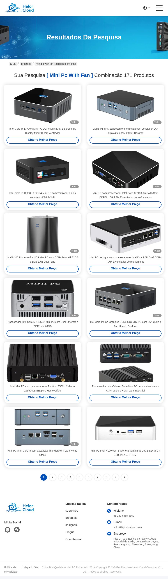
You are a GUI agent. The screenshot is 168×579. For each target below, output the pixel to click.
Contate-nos (73, 542)
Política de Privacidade (10, 572)
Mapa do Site (31, 570)
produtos (26, 63)
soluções (71, 528)
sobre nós (71, 513)
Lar (13, 63)
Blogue (69, 535)
